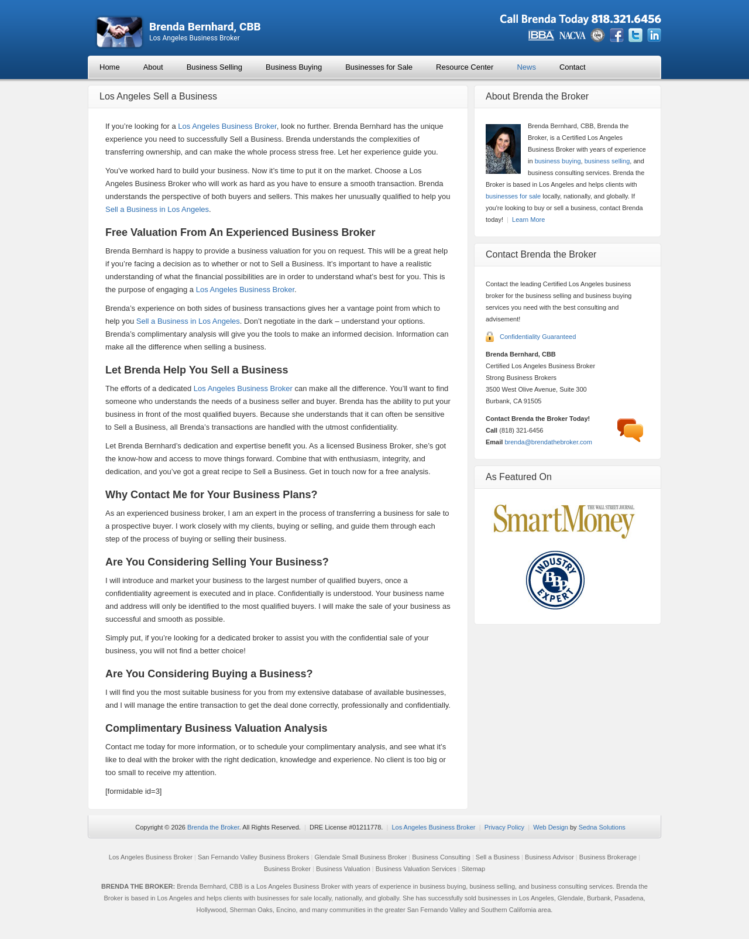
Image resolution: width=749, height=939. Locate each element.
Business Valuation (343, 868)
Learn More (528, 219)
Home (109, 67)
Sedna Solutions (602, 827)
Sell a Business (498, 857)
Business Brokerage (608, 857)
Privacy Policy (504, 827)
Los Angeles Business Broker (227, 126)
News (526, 67)
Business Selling (214, 67)
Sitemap (473, 868)
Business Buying (294, 67)
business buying (558, 161)
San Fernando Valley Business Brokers (254, 857)
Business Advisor (549, 857)
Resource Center (464, 67)
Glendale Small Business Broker (360, 857)
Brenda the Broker (213, 827)
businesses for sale (513, 196)
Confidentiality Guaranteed (538, 336)
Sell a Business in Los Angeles (157, 209)
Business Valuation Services (416, 868)
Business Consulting (441, 857)
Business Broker (287, 868)
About (153, 67)
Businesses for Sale (379, 67)
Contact (572, 67)
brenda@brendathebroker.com (548, 441)
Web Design (550, 827)
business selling (607, 161)
